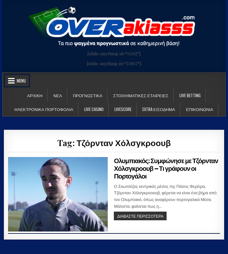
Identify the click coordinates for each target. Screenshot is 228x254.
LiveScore (123, 109)
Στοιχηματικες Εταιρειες (141, 95)
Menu (21, 80)
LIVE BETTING (190, 95)
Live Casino (94, 109)
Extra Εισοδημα (158, 109)
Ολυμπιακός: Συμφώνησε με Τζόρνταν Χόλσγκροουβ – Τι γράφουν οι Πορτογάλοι (166, 168)
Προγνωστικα (87, 95)
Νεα (57, 95)
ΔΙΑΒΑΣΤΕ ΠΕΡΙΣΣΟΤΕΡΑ (142, 216)
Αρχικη (34, 95)
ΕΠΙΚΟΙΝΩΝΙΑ (199, 109)
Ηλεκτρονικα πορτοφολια (43, 109)
